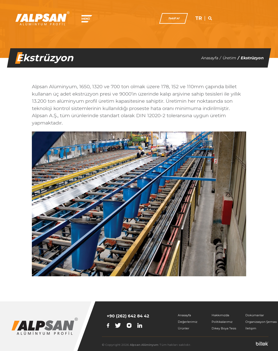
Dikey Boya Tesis (224, 328)
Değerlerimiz (187, 322)
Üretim (229, 58)
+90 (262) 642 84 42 (128, 316)
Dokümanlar (254, 315)
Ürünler (183, 328)
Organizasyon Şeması (261, 322)
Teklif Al (224, 18)
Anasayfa (210, 58)
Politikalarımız (222, 322)
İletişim (250, 328)
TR (249, 18)
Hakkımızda (220, 315)
